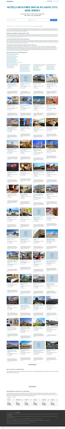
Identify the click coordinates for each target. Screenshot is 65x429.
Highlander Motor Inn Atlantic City (46, 35)
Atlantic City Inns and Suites (37, 68)
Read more (8, 159)
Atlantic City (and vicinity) (30, 26)
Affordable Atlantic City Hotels (37, 69)
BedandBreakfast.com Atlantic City (11, 61)
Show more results (32, 364)
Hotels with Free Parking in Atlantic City (25, 70)
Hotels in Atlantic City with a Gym (24, 69)
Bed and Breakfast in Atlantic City (37, 66)
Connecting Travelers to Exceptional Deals (44, 420)
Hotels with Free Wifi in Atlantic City (24, 68)
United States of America (18, 26)
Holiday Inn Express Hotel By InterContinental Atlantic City (14, 62)
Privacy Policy (54, 427)
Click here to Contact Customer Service (36, 418)
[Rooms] (39, 20)
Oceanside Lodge (53, 35)
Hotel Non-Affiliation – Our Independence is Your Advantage (30, 420)
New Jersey (24, 26)
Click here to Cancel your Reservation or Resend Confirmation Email (16, 418)
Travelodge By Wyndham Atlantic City (12, 57)
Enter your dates (32, 386)
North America (12, 26)
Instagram (23, 423)
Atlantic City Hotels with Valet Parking (25, 71)
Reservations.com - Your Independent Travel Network (14, 420)
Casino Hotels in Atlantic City (50, 66)
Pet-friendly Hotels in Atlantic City (50, 69)
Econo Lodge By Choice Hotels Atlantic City (12, 60)
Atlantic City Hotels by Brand (12, 54)
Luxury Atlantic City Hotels (36, 70)
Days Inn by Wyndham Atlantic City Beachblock (13, 36)
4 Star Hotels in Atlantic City (10, 66)
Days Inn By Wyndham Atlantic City (11, 55)
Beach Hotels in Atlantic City (50, 68)
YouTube (20, 423)
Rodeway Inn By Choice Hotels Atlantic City (12, 56)
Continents (8, 26)
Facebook (15, 423)
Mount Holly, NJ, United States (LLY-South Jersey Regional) (19, 49)
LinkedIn (26, 423)
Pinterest (29, 423)
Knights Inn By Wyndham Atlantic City (11, 58)
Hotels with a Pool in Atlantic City (24, 66)
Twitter (18, 423)
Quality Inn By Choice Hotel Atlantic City (12, 63)
